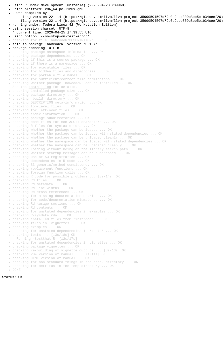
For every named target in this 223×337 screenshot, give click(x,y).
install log (40, 103)
